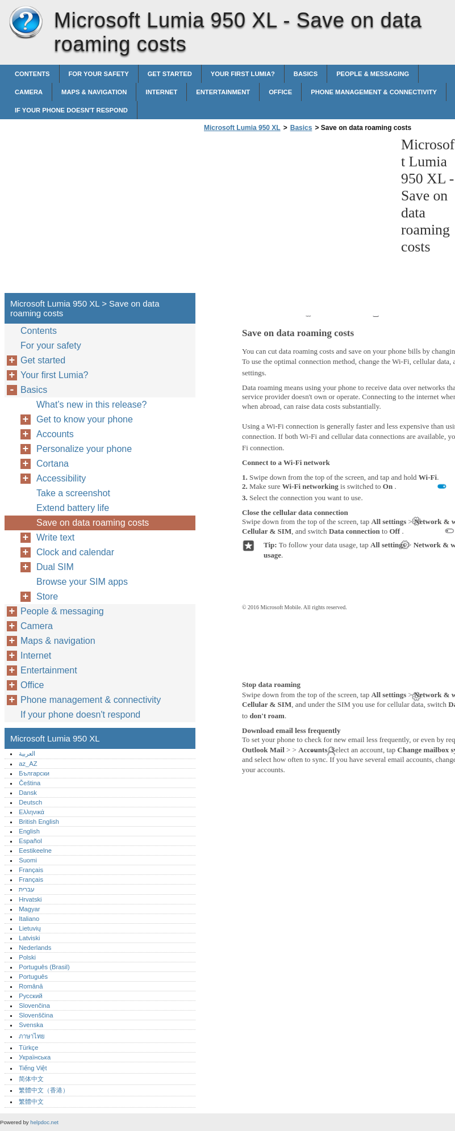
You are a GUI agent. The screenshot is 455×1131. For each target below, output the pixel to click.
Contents (32, 73)
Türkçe (28, 1047)
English (29, 831)
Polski (27, 957)
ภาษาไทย (32, 1036)
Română (31, 986)
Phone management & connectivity (374, 92)
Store (47, 596)
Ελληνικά (31, 812)
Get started (170, 73)
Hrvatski (30, 899)
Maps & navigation (94, 92)
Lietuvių (30, 928)
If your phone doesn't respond (71, 110)
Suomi (28, 860)
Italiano (29, 918)
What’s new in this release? (91, 404)
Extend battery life (72, 508)
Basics (306, 73)
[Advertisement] (296, 215)
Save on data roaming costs (92, 522)
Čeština (29, 783)
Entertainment (223, 92)
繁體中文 (31, 1101)
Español (30, 840)
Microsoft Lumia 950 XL (26, 23)
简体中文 (31, 1078)
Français (31, 869)
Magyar (29, 909)
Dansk (28, 792)
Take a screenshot (73, 493)
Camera (29, 92)
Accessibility (61, 478)
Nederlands (35, 947)
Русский (31, 995)
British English (39, 821)
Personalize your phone (84, 449)
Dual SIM (55, 567)
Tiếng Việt (33, 1068)
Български (34, 773)
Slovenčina (34, 1005)
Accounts (55, 434)
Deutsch (30, 802)
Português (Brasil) (44, 967)
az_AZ (28, 763)
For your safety (99, 73)
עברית (27, 889)
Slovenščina (36, 1015)
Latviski (29, 938)
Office (280, 92)
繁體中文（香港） (44, 1090)
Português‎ (33, 976)
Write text (55, 537)
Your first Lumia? (243, 73)
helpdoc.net (44, 1122)
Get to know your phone (84, 419)
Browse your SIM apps (82, 582)
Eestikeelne (35, 850)
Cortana (52, 463)
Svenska (31, 1024)
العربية (27, 753)
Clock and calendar (75, 552)
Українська (35, 1057)
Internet (161, 92)
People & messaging (372, 73)
